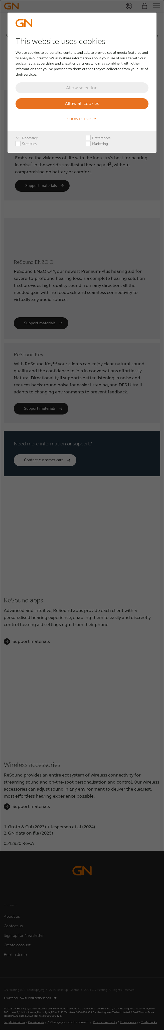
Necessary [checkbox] (27, 138)
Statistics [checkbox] (26, 144)
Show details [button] (82, 119)
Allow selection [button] (82, 87)
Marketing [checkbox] (97, 144)
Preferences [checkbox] (98, 138)
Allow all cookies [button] (82, 103)
